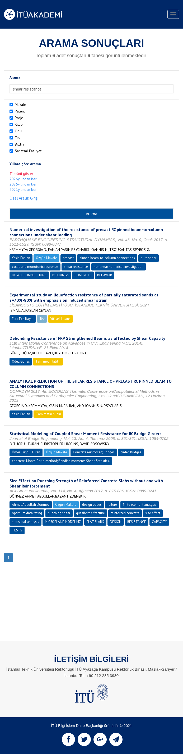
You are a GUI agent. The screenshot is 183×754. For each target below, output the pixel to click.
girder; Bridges (130, 452)
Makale (20, 104)
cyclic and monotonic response (35, 266)
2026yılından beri (23, 179)
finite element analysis (139, 504)
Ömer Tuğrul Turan (26, 452)
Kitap (19, 124)
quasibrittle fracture (90, 513)
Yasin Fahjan (21, 258)
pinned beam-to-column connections (107, 258)
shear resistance (76, 266)
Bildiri (19, 144)
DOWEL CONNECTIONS (29, 275)
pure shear (148, 258)
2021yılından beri (23, 189)
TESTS (17, 530)
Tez (18, 137)
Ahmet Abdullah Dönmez (30, 504)
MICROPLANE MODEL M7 (63, 522)
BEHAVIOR (104, 275)
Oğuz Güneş (21, 361)
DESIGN (115, 522)
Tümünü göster (21, 173)
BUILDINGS (60, 275)
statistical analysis (25, 522)
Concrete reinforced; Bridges (94, 452)
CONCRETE (82, 275)
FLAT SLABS (95, 522)
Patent (20, 111)
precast (68, 258)
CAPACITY (159, 522)
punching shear (59, 513)
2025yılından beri (23, 184)
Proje (19, 117)
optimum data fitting (27, 513)
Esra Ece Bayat (23, 319)
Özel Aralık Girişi (24, 198)
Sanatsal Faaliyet (28, 150)
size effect (152, 513)
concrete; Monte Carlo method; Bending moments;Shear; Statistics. (61, 461)
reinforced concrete (125, 513)
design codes (92, 504)
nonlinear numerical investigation (118, 266)
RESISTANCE (136, 522)
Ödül (18, 131)
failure (112, 504)
